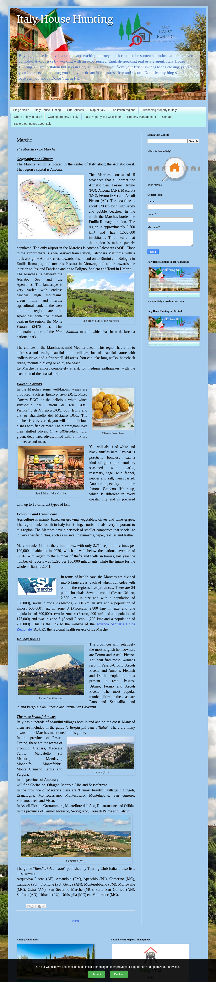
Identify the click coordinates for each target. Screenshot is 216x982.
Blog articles (21, 110)
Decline (118, 974)
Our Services (75, 110)
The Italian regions (123, 110)
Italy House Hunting (65, 19)
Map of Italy (97, 110)
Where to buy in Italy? (28, 116)
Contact (167, 116)
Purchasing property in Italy (159, 110)
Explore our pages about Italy (32, 123)
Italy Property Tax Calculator (103, 116)
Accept (96, 974)
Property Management (141, 116)
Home (75, 920)
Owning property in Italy (63, 116)
